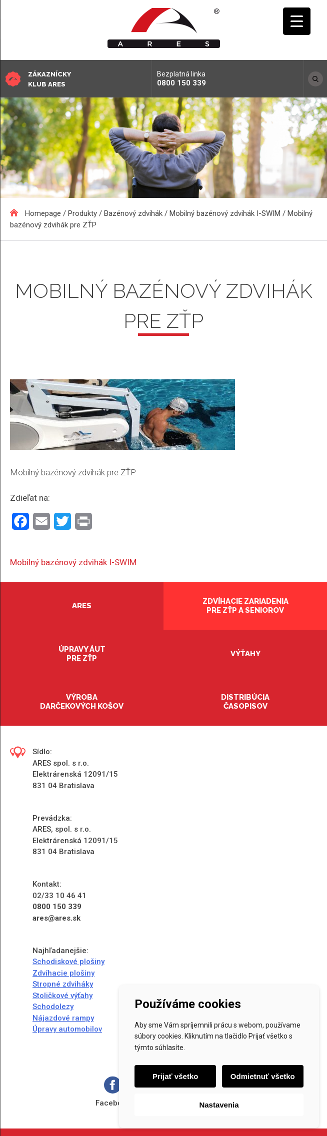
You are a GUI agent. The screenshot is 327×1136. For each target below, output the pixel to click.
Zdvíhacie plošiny (63, 973)
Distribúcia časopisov (245, 702)
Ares (82, 605)
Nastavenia (218, 1105)
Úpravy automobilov (67, 1029)
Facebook (113, 1092)
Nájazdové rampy (63, 1018)
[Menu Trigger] (296, 21)
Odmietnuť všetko (262, 1076)
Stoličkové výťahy (62, 995)
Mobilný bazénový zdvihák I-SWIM (73, 562)
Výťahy (245, 653)
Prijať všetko (175, 1076)
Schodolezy (53, 1006)
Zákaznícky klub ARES (49, 79)
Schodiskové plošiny (68, 961)
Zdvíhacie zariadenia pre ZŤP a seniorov (245, 606)
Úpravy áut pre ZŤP (82, 654)
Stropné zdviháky (62, 984)
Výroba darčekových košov (82, 702)
